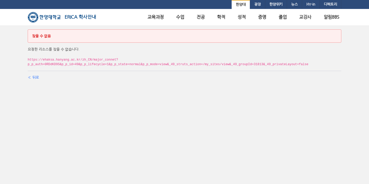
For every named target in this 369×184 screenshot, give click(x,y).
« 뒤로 (33, 77)
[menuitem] (241, 5)
